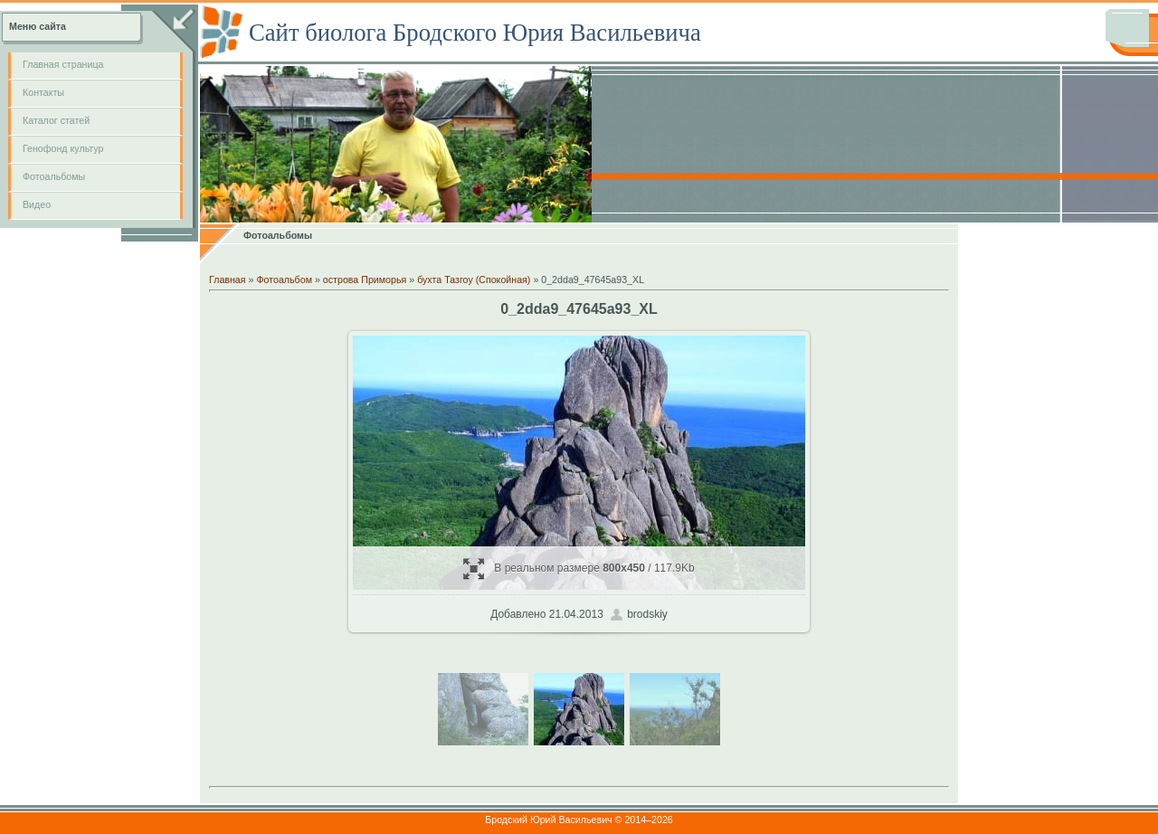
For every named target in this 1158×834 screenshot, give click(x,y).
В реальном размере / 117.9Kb (578, 568)
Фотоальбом (284, 279)
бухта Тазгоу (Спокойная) (473, 279)
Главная (227, 279)
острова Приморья (364, 279)
